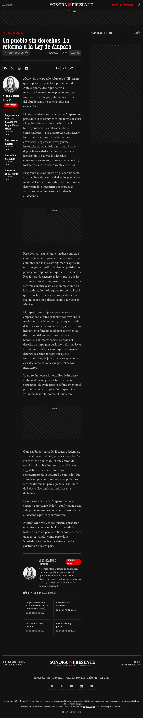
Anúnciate (92, 677)
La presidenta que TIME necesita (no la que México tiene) (37, 605)
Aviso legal (58, 677)
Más (137, 32)
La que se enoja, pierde (64, 625)
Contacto (104, 677)
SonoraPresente (71, 4)
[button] (57, 68)
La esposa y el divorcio (63, 604)
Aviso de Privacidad (75, 677)
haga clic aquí (89, 706)
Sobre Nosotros (42, 677)
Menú (7, 4)
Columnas (75, 52)
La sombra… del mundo (34, 625)
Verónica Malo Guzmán (16, 52)
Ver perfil (11, 105)
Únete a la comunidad (122, 5)
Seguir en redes (71, 562)
